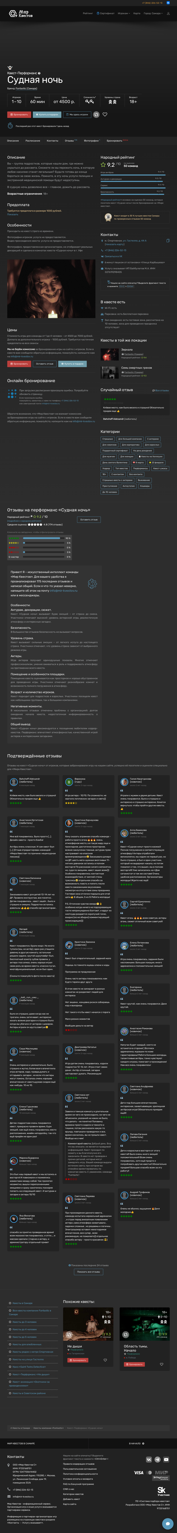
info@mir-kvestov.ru (22, 356)
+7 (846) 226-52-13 (152, 3)
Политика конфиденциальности (80, 1474)
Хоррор (106, 468)
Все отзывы (160, 390)
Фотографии (92, 140)
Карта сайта (69, 1504)
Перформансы (140, 468)
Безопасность (107, 192)
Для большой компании (130, 439)
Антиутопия (129, 486)
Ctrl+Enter (100, 1459)
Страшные (108, 439)
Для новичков (110, 445)
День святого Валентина (115, 462)
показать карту (115, 244)
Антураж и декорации (111, 179)
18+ (104, 474)
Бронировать (19, 114)
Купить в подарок (47, 114)
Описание (13, 140)
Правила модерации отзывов (78, 1464)
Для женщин (126, 456)
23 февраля (156, 462)
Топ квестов (121, 468)
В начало (136, 1443)
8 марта (138, 462)
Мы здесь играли (77, 114)
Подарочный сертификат (115, 450)
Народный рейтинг (111, 200)
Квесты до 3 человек (23, 1322)
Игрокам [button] (124, 13)
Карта (136, 13)
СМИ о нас (68, 1489)
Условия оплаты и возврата (78, 1479)
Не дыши (74, 1346)
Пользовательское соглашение (80, 1469)
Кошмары (145, 486)
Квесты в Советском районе (27, 1393)
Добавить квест (71, 1499)
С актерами (153, 439)
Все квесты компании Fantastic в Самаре (30, 1312)
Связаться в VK (113, 256)
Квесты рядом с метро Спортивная (31, 1351)
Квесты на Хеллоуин (150, 456)
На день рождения (142, 450)
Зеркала (127, 349)
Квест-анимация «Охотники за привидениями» (29, 1383)
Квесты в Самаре (20, 1303)
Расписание (33, 140)
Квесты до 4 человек (23, 1329)
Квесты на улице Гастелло (26, 1359)
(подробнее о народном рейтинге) (24, 521)
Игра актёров (107, 172)
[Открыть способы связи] (168, 1524)
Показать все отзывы (88, 1271)
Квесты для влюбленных (25, 1344)
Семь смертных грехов (136, 367)
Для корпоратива (130, 445)
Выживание (144, 480)
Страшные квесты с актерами (117, 480)
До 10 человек (110, 492)
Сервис (104, 185)
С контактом (117, 474)
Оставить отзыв (44, 363)
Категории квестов (73, 1494)
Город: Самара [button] (153, 13)
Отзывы (71, 140)
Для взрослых (152, 445)
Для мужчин (109, 456)
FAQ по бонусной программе (78, 1484)
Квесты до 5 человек (23, 1337)
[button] (92, 262)
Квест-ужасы (160, 468)
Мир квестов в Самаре (21, 1443)
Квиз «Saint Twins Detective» (27, 1366)
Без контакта (135, 474)
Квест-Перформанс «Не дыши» (29, 1374)
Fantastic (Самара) (26, 88)
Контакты (52, 140)
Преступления (110, 486)
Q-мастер (14, 557)
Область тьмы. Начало (136, 1348)
